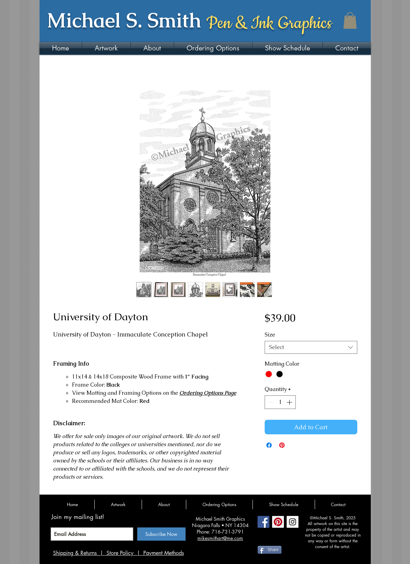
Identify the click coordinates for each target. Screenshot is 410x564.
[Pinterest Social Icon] (278, 522)
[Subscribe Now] (161, 534)
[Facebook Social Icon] (263, 522)
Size (270, 334)
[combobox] (311, 347)
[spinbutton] (280, 402)
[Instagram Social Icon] (292, 522)
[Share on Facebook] (269, 445)
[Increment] (290, 402)
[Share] (270, 550)
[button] (350, 20)
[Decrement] (270, 402)
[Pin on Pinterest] (282, 445)
